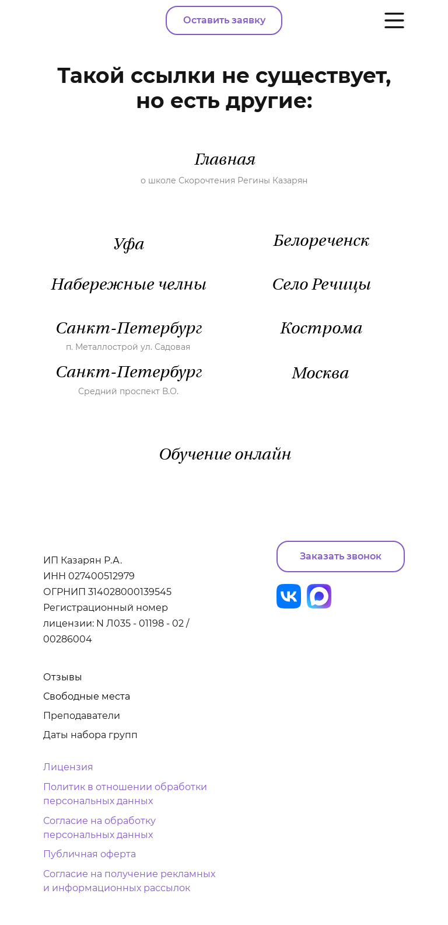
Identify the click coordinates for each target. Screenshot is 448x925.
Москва (319, 374)
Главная (224, 160)
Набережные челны (128, 285)
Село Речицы (320, 285)
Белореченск (320, 242)
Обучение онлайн (224, 455)
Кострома (320, 329)
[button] (340, 556)
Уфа (128, 245)
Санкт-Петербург (128, 329)
